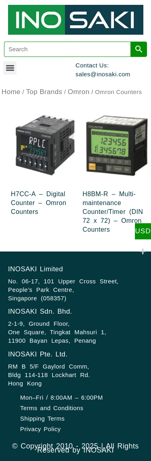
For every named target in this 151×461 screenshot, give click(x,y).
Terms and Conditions (51, 407)
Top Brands (44, 92)
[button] (10, 68)
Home (11, 92)
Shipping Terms (42, 418)
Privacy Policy (40, 428)
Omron (78, 92)
